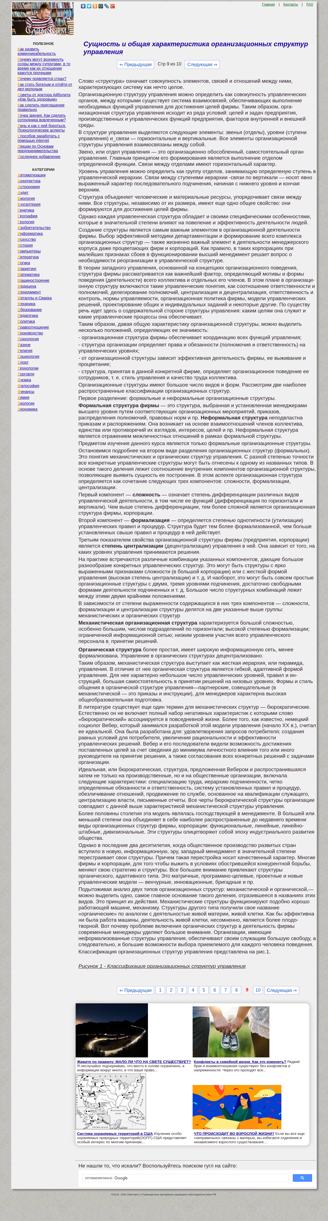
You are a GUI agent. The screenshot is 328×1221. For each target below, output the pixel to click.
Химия (23, 397)
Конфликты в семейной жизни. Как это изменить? (240, 1062)
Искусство (27, 239)
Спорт (23, 362)
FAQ (310, 4)
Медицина (27, 286)
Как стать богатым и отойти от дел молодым (45, 86)
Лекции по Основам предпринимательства (38, 148)
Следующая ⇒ (202, 64)
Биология (26, 198)
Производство (30, 333)
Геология (26, 222)
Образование (30, 309)
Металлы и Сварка (35, 298)
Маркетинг (27, 268)
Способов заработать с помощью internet (39, 138)
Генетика (26, 210)
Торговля (26, 374)
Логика (24, 263)
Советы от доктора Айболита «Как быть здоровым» (44, 97)
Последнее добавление (39, 156)
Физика (24, 380)
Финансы (26, 391)
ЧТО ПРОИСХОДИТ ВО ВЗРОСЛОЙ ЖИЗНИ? (234, 1134)
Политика (26, 321)
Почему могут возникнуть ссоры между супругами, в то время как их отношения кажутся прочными (44, 66)
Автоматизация (32, 175)
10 (257, 990)
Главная (268, 4)
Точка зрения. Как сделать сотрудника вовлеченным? (42, 117)
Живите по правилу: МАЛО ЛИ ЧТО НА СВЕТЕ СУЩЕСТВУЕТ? (134, 1062)
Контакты (290, 4)
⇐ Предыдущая (135, 64)
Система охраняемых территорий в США (115, 1134)
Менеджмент (29, 292)
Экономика (27, 409)
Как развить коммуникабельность (37, 51)
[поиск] (185, 1178)
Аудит (23, 192)
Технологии (28, 368)
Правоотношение (33, 327)
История (25, 245)
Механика (26, 304)
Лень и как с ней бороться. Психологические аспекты (42, 127)
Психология (28, 339)
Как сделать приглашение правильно (41, 107)
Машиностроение (33, 280)
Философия (28, 385)
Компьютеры (29, 251)
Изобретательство (34, 227)
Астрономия (29, 187)
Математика (29, 274)
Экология (26, 403)
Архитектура (29, 181)
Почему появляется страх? (42, 78)
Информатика (30, 233)
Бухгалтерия (29, 204)
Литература (28, 257)
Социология (28, 356)
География (27, 216)
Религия (25, 350)
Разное (24, 345)
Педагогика (28, 315)
